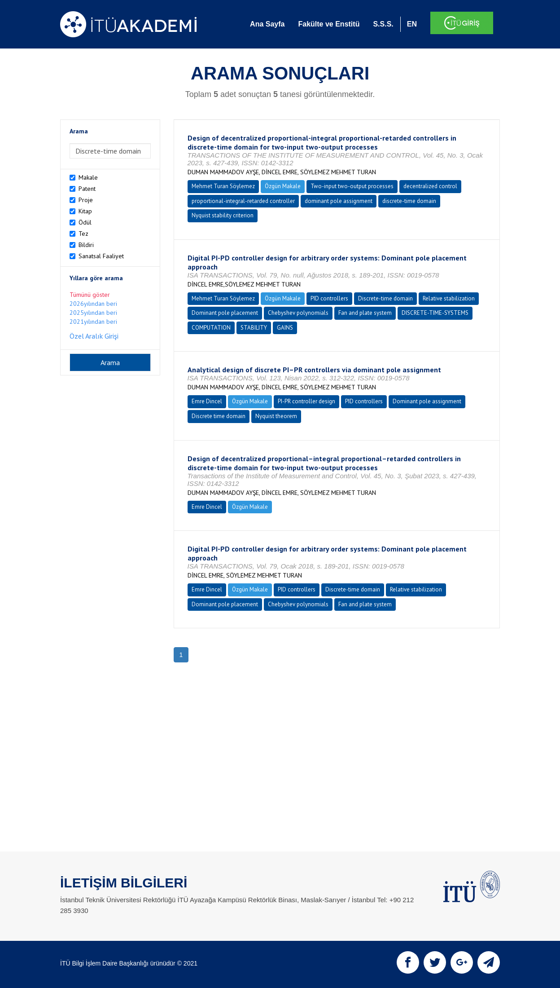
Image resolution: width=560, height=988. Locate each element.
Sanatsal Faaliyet (101, 256)
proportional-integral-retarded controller (243, 201)
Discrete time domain (218, 416)
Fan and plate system (365, 313)
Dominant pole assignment (427, 401)
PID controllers (329, 298)
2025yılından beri (93, 313)
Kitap (85, 211)
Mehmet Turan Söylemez (223, 186)
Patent (87, 189)
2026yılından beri (93, 304)
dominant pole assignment (338, 201)
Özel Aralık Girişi (94, 335)
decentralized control (430, 186)
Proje (86, 200)
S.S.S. (383, 24)
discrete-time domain (409, 201)
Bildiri (86, 245)
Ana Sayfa (267, 24)
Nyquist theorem (276, 416)
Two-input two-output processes (352, 186)
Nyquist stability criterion (223, 215)
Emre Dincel (207, 401)
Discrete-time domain (385, 298)
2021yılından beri (93, 322)
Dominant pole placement (225, 313)
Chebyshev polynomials (298, 313)
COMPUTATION (211, 327)
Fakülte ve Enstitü (328, 24)
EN (412, 24)
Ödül (85, 222)
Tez (83, 233)
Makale (88, 177)
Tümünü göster (90, 295)
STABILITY (254, 327)
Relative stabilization (449, 298)
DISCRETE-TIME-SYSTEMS (435, 313)
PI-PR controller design (306, 401)
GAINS (285, 327)
